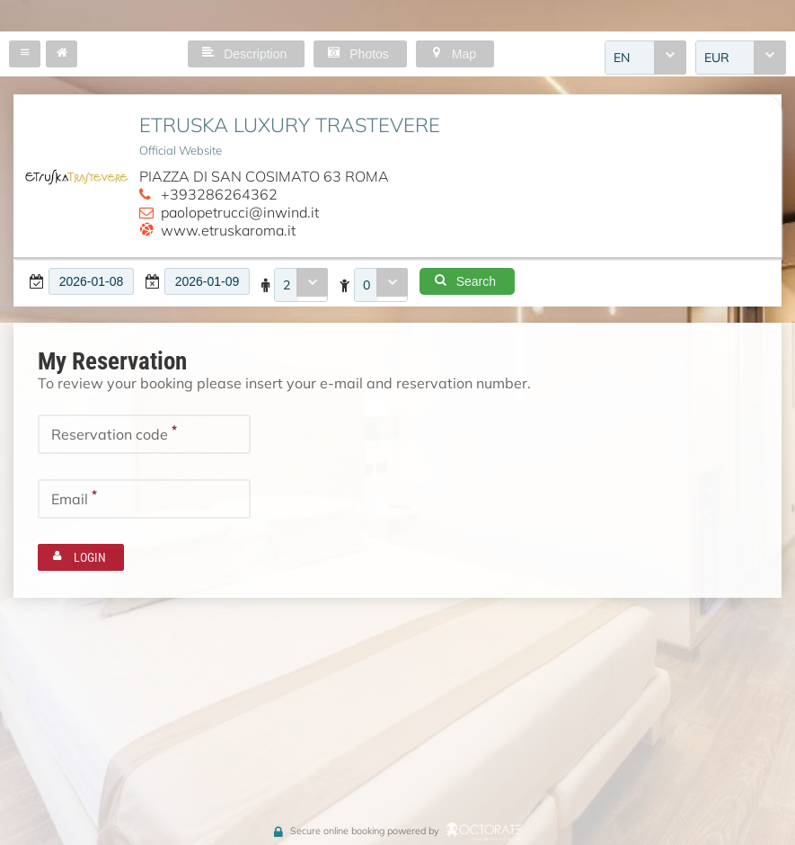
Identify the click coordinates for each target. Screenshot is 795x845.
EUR (716, 57)
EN (622, 57)
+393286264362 (219, 194)
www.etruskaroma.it (228, 230)
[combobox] (645, 57)
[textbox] (91, 281)
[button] (24, 53)
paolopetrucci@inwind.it (240, 212)
